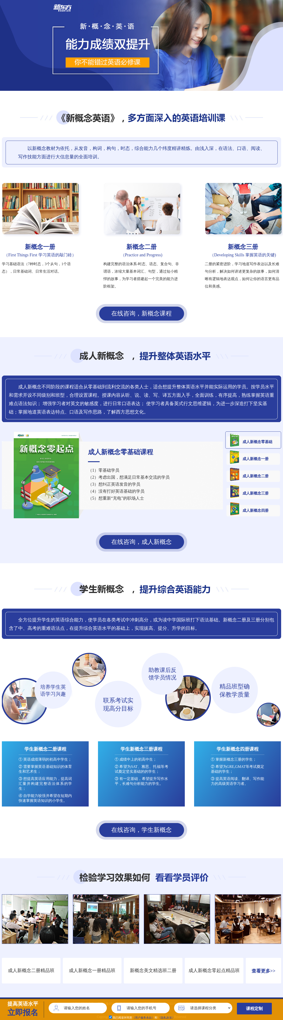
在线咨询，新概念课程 (141, 313)
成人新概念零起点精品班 (214, 970)
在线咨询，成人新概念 (141, 542)
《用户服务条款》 (143, 1017)
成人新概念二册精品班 (31, 970)
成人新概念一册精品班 (92, 970)
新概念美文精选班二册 (153, 970)
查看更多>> (264, 970)
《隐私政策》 (166, 1017)
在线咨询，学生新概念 (141, 830)
